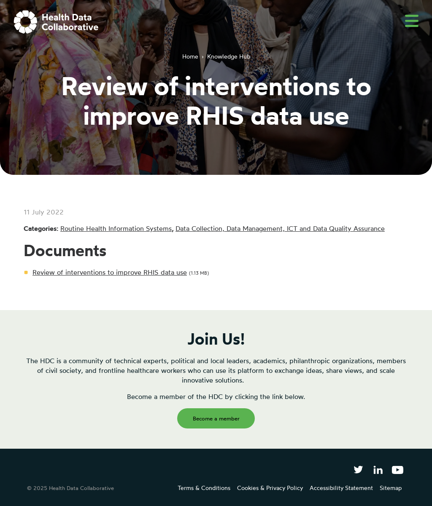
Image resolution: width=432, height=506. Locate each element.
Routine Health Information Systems (116, 228)
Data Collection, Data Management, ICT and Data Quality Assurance (280, 228)
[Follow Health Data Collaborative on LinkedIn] (377, 469)
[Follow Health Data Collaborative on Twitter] (358, 469)
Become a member (216, 418)
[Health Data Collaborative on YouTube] (397, 469)
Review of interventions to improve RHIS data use (109, 272)
